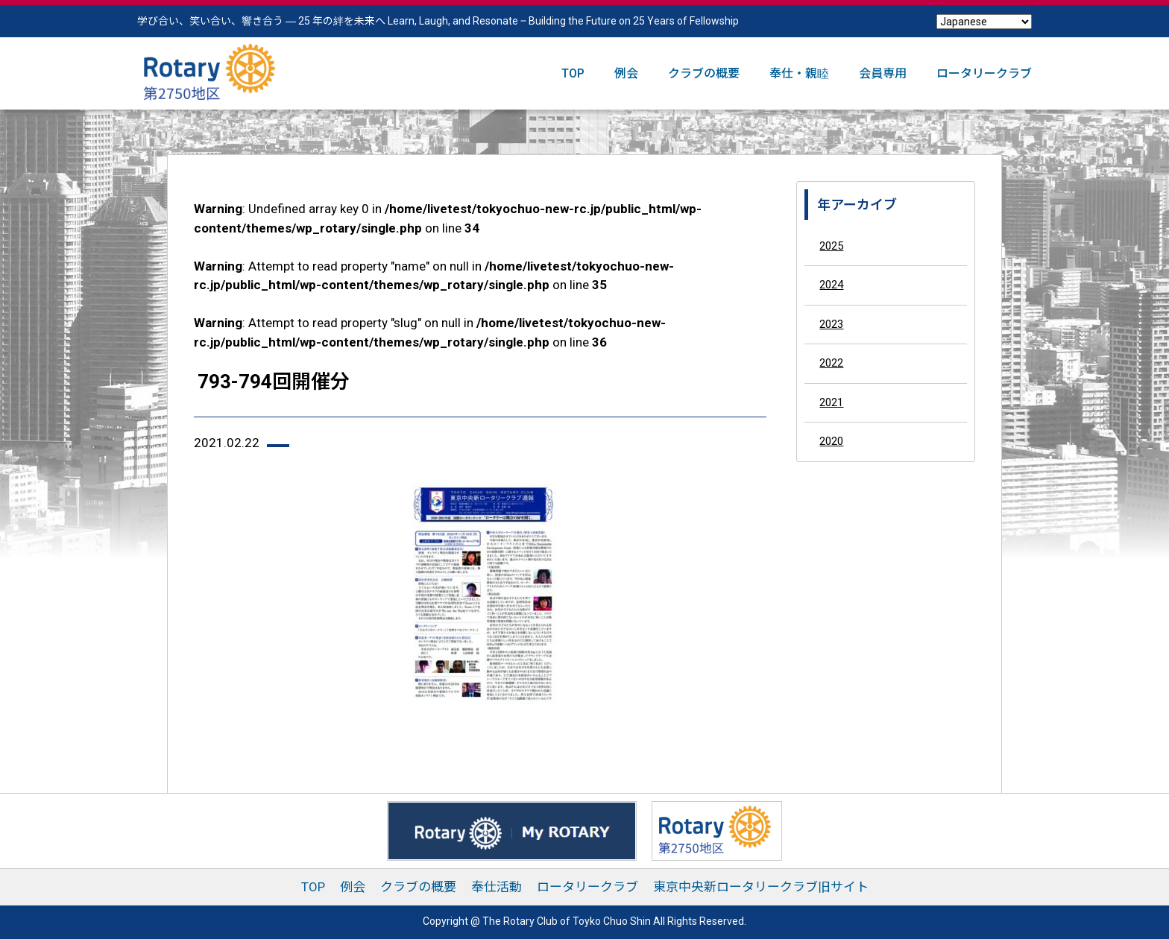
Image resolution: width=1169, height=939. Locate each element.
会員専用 (883, 73)
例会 (626, 73)
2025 (831, 246)
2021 (831, 402)
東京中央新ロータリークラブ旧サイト (761, 886)
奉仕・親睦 (799, 73)
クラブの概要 (704, 73)
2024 (831, 284)
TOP (572, 73)
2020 (831, 441)
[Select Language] (984, 21)
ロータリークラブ (984, 73)
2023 (831, 324)
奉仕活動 (496, 886)
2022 (831, 363)
